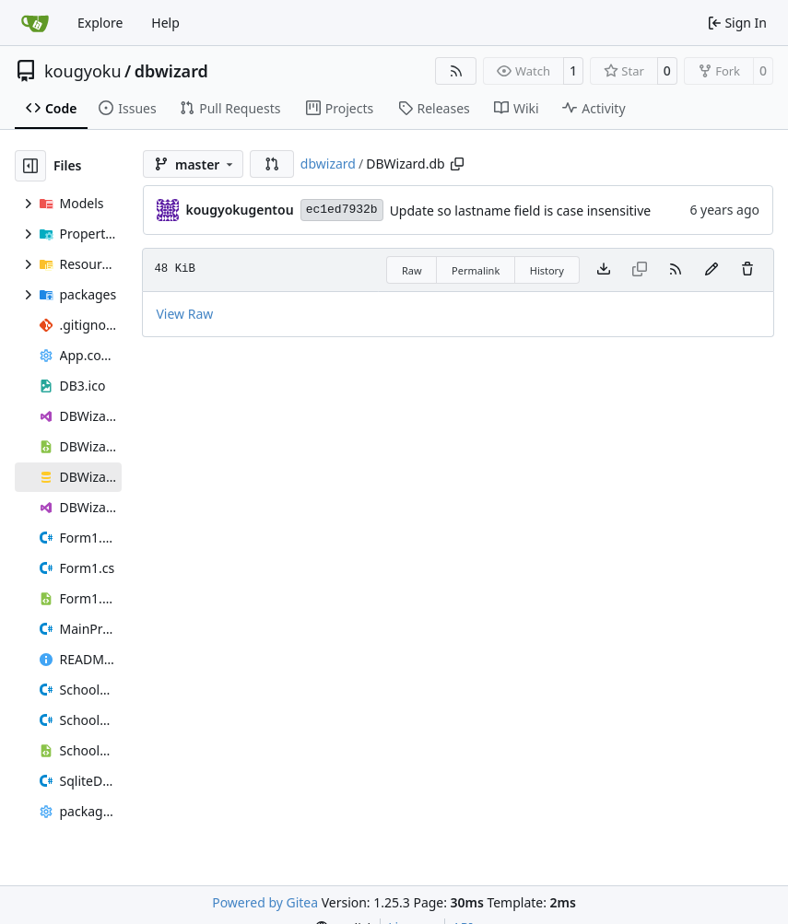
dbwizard (171, 71)
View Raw (184, 313)
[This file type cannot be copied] (639, 270)
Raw (412, 270)
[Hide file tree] (30, 165)
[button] (272, 164)
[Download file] (603, 270)
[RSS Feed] (456, 71)
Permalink (476, 270)
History (547, 270)
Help (165, 22)
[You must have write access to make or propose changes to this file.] (747, 270)
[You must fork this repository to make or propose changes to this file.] (711, 270)
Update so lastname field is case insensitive (521, 210)
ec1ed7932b (342, 209)
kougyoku (83, 71)
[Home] (35, 23)
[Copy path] (457, 164)
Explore (100, 22)
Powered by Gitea (265, 902)
